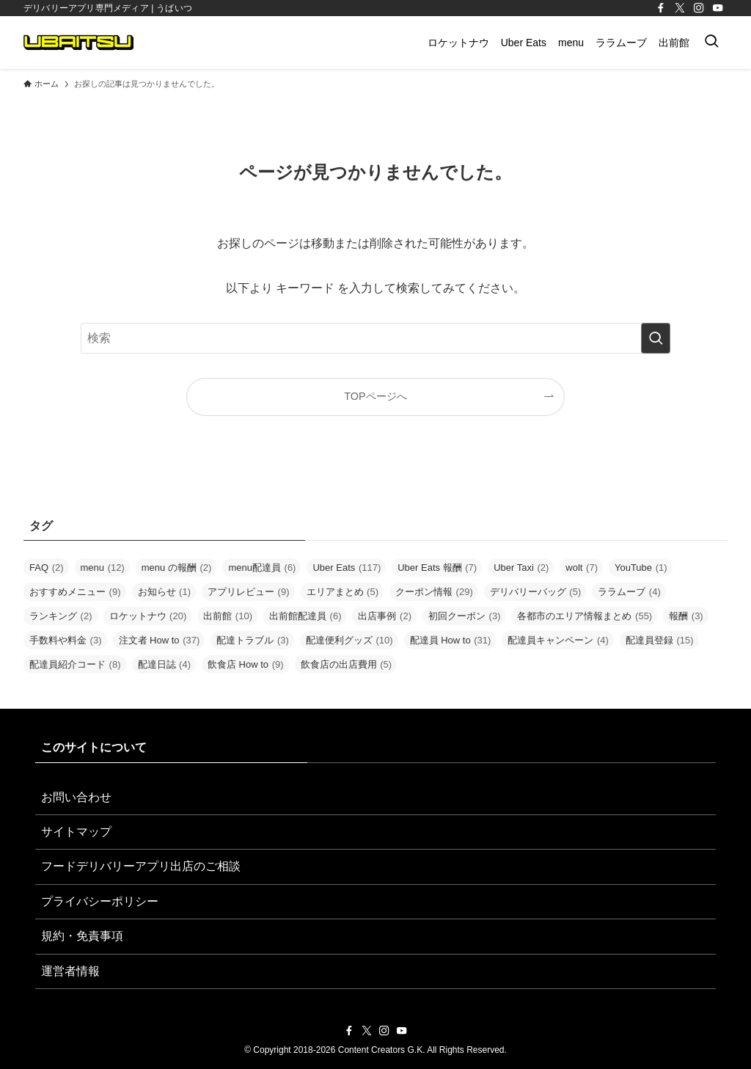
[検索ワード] (375, 338)
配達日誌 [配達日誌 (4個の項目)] (164, 664)
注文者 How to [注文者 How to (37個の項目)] (159, 640)
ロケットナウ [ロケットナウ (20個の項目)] (148, 615)
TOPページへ (375, 396)
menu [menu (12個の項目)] (103, 567)
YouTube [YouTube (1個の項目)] (641, 567)
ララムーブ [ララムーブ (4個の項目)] (629, 591)
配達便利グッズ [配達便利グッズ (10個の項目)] (349, 640)
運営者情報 (70, 971)
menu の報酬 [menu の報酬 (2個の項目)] (177, 567)
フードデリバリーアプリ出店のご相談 (141, 866)
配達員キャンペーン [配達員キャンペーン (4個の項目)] (558, 640)
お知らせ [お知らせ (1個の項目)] (164, 591)
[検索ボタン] (711, 42)
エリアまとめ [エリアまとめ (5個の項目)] (343, 591)
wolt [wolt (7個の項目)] (581, 567)
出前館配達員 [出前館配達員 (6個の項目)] (305, 615)
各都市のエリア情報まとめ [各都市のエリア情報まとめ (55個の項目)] (584, 615)
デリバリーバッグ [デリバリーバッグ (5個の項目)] (536, 591)
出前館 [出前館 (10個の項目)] (227, 615)
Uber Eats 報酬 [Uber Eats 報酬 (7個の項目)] (437, 567)
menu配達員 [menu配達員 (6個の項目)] (262, 567)
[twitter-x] (679, 8)
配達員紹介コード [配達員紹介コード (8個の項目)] (75, 664)
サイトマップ (76, 831)
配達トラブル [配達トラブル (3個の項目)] (252, 640)
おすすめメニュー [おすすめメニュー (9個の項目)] (75, 591)
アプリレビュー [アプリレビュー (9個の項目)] (249, 591)
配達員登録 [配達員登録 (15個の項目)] (660, 640)
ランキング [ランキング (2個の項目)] (60, 615)
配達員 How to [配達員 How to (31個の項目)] (450, 640)
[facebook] (660, 8)
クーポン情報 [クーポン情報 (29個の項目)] (434, 591)
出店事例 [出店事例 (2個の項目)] (384, 615)
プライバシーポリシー (99, 901)
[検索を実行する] (655, 338)
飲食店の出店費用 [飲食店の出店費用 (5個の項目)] (346, 664)
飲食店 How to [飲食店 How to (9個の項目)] (246, 664)
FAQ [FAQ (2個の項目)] (46, 567)
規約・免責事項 (82, 936)
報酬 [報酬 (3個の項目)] (686, 615)
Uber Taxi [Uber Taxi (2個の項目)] (521, 567)
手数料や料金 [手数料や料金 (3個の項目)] (65, 640)
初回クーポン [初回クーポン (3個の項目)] (464, 615)
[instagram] (698, 8)
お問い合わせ (76, 797)
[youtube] (718, 8)
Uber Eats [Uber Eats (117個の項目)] (346, 567)
